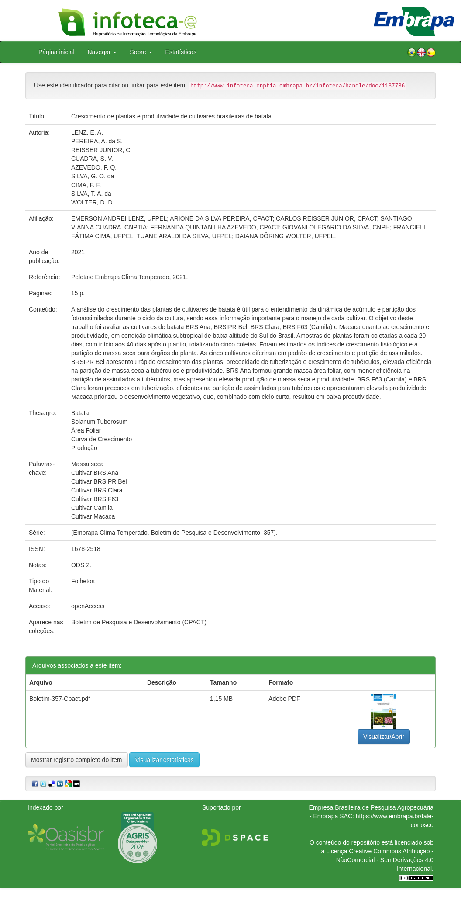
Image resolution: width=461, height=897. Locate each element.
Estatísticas (181, 51)
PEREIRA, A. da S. (97, 141)
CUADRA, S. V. (92, 158)
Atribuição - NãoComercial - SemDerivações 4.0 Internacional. (384, 860)
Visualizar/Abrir (383, 736)
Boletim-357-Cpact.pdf (59, 698)
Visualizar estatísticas (164, 759)
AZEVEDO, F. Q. (94, 167)
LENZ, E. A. (87, 132)
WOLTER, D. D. (92, 202)
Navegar (102, 51)
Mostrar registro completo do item (76, 759)
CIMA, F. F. (86, 184)
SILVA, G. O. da (92, 176)
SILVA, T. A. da (91, 193)
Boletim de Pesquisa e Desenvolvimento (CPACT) (138, 622)
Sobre (141, 51)
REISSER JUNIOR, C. (101, 149)
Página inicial (56, 51)
